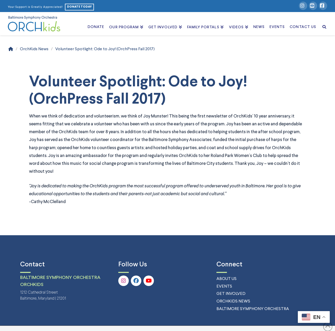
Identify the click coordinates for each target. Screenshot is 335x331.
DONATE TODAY (79, 6)
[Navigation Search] (323, 21)
